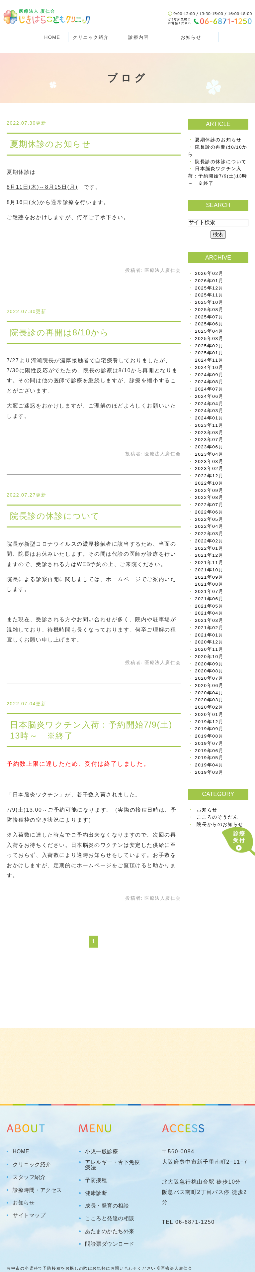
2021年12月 (209, 555)
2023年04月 (209, 454)
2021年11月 (209, 562)
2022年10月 (209, 483)
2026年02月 (209, 273)
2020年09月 (209, 663)
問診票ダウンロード (109, 1244)
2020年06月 (209, 685)
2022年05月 (209, 519)
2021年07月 (209, 591)
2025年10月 (209, 302)
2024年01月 (209, 417)
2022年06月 (209, 512)
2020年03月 (209, 699)
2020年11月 (209, 649)
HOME (52, 37)
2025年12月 (209, 288)
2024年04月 (209, 403)
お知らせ (191, 37)
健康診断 (96, 1193)
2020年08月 (209, 670)
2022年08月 (209, 497)
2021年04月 (209, 613)
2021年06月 (209, 598)
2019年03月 (209, 772)
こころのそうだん (217, 817)
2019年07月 (209, 743)
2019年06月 (209, 750)
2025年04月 (209, 331)
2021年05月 (209, 606)
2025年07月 (209, 316)
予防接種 (96, 1180)
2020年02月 (209, 707)
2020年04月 (209, 692)
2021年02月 (209, 627)
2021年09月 (209, 577)
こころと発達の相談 (109, 1218)
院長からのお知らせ (220, 824)
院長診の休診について (55, 515)
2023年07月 (209, 439)
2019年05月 (209, 757)
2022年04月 (209, 526)
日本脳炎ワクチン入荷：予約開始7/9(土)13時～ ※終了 (217, 176)
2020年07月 (209, 678)
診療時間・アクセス (37, 1190)
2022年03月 (209, 533)
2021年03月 (209, 620)
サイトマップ (29, 1215)
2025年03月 (209, 338)
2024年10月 (209, 367)
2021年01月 (209, 635)
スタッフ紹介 (29, 1177)
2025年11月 (209, 294)
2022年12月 (209, 475)
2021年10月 (209, 569)
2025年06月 (209, 323)
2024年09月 (209, 374)
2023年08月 (209, 432)
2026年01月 (209, 280)
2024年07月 (209, 389)
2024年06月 (209, 396)
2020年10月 (209, 656)
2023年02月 (209, 468)
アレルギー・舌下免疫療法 (112, 1165)
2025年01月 (209, 352)
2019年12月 (209, 721)
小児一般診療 (101, 1151)
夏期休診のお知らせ (50, 144)
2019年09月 (209, 728)
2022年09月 (209, 490)
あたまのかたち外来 (109, 1231)
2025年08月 (209, 309)
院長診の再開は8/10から (59, 332)
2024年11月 (209, 360)
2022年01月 (209, 548)
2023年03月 (209, 461)
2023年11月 (209, 425)
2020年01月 (209, 714)
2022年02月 (209, 540)
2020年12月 (209, 641)
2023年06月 (209, 446)
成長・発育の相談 (107, 1206)
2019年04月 (209, 764)
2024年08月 (209, 381)
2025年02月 (209, 345)
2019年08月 (209, 736)
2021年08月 (209, 584)
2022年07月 (209, 504)
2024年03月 (209, 410)
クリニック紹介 (32, 1164)
